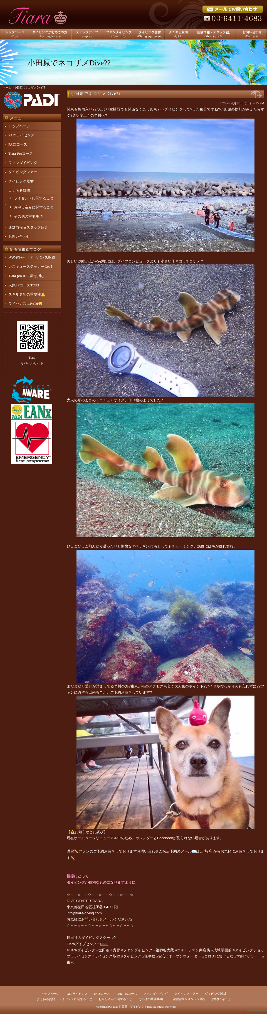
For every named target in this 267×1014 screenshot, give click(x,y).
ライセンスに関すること (34, 198)
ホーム (7, 87)
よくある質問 (19, 190)
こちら (206, 851)
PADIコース (17, 144)
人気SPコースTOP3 (23, 285)
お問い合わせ (19, 236)
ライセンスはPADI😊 (25, 303)
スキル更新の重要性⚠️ (26, 294)
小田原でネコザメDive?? (96, 94)
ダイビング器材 (21, 181)
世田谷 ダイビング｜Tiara (136, 1006)
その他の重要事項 (28, 216)
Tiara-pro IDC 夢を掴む (26, 276)
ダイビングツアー (22, 172)
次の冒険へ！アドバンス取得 (31, 257)
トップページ (19, 126)
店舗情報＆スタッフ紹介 (28, 227)
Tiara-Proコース (20, 153)
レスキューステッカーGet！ (30, 266)
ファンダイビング (22, 163)
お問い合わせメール (97, 919)
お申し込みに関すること (34, 207)
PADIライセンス (21, 135)
